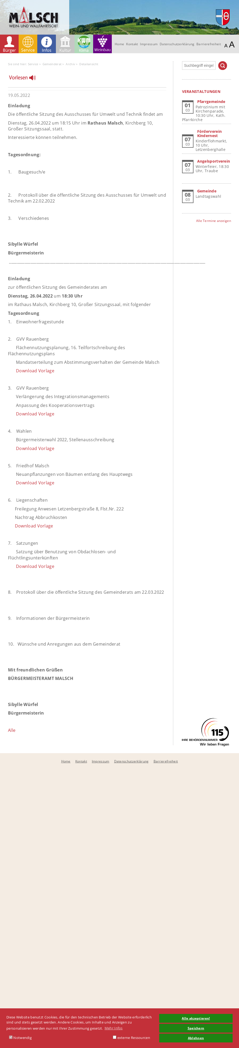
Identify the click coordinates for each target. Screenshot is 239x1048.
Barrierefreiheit (208, 44)
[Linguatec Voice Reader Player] (25, 79)
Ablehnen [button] (196, 1038)
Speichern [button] (196, 1028)
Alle (11, 730)
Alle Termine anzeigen (213, 220)
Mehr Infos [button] (114, 1028)
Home (119, 44)
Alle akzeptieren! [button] (196, 1018)
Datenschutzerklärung (177, 44)
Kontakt (132, 44)
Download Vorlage (35, 371)
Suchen (222, 65)
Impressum (149, 44)
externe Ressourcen (131, 1037)
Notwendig (20, 1037)
